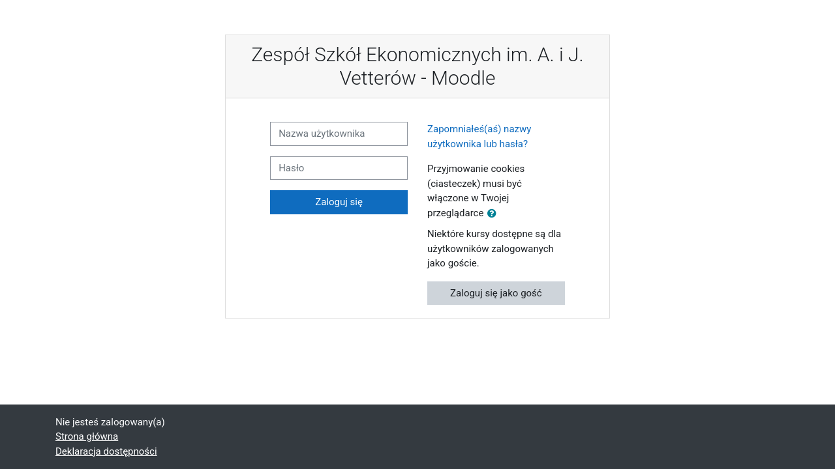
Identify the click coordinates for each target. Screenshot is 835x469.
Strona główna (86, 436)
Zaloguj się (339, 202)
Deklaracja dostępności (106, 451)
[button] (494, 214)
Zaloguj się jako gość (496, 293)
